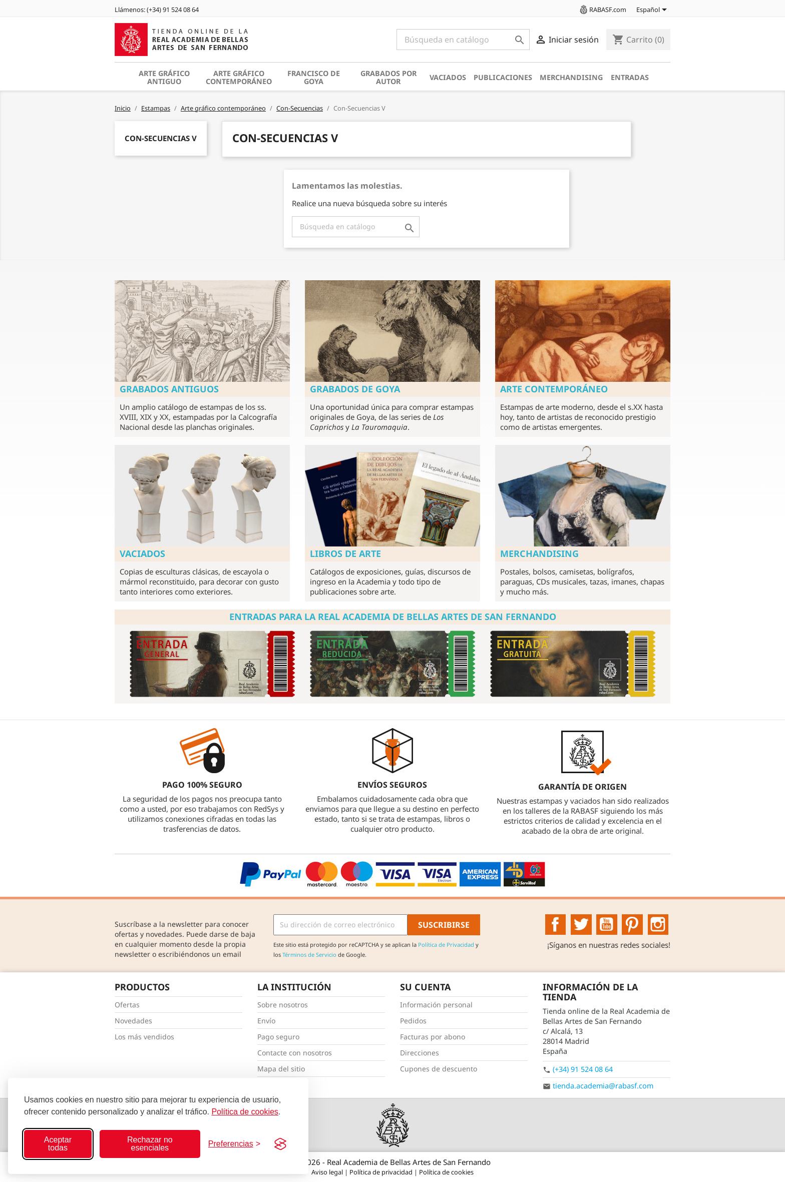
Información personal (436, 1004)
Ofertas (127, 1004)
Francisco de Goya (313, 77)
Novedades (133, 1020)
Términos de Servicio (309, 954)
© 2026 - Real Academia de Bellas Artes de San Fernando (392, 1162)
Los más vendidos (144, 1036)
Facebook (555, 924)
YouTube (606, 924)
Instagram (658, 924)
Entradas (630, 77)
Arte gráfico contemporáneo (239, 77)
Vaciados (448, 77)
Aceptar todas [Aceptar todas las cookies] (58, 1143)
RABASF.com (602, 9)
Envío (266, 1020)
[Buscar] (463, 39)
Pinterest (632, 924)
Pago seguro (278, 1036)
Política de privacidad (381, 1171)
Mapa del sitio (281, 1068)
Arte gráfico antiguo (164, 77)
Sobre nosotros (282, 1004)
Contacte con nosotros (294, 1052)
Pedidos (413, 1020)
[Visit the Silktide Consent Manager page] (280, 1144)
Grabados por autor (388, 77)
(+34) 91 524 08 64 (583, 1069)
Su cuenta (425, 987)
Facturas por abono (432, 1036)
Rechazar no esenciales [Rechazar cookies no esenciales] (150, 1143)
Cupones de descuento (438, 1068)
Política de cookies (244, 1111)
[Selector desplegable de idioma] (653, 11)
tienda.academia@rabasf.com (603, 1085)
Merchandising (571, 77)
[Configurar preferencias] (234, 1143)
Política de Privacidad (446, 944)
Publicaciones (503, 77)
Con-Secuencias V (161, 138)
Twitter (581, 924)
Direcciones (419, 1052)
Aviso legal (327, 1171)
